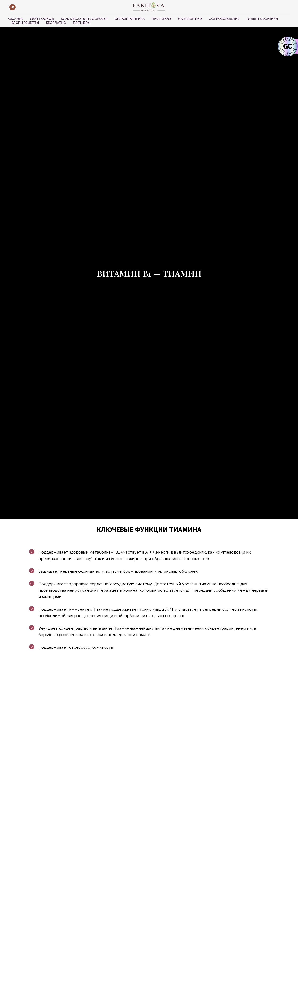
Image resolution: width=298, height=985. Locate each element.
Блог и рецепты (25, 23)
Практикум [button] (161, 19)
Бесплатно (56, 23)
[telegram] (12, 7)
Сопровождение (224, 19)
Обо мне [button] (15, 19)
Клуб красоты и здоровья (84, 19)
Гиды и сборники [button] (262, 19)
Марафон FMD (190, 19)
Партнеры (81, 23)
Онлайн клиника (129, 19)
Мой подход (42, 19)
